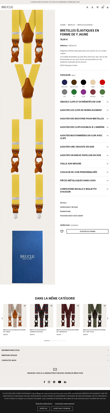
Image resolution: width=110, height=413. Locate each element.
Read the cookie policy (44, 403)
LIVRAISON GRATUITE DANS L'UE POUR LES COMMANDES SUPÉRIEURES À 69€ (55, 2)
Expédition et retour (69, 207)
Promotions (65, 211)
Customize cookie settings (64, 403)
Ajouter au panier (87, 231)
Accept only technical (61, 408)
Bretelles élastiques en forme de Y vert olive (94, 331)
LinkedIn (65, 382)
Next (107, 318)
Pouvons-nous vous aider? (71, 216)
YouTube (59, 382)
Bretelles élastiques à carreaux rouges (38, 331)
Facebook (44, 382)
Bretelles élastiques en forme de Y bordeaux (68, 331)
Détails (63, 203)
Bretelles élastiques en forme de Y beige (14, 331)
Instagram (49, 382)
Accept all (43, 408)
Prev (2, 318)
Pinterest (54, 382)
